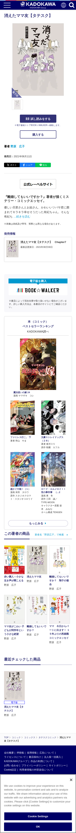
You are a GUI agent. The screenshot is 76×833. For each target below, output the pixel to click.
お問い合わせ (11, 765)
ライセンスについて (15, 757)
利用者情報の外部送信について (36, 769)
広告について (47, 752)
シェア (29, 165)
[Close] (71, 779)
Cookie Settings (38, 816)
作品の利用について (41, 761)
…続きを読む (21, 216)
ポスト (13, 165)
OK (38, 826)
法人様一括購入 (52, 757)
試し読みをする (38, 118)
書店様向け (35, 757)
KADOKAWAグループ (16, 761)
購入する (38, 134)
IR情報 (20, 752)
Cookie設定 (10, 769)
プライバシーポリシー (33, 765)
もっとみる (36, 523)
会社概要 (9, 752)
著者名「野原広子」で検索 (49, 534)
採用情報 (32, 752)
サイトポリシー (57, 765)
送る (45, 165)
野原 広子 (18, 146)
